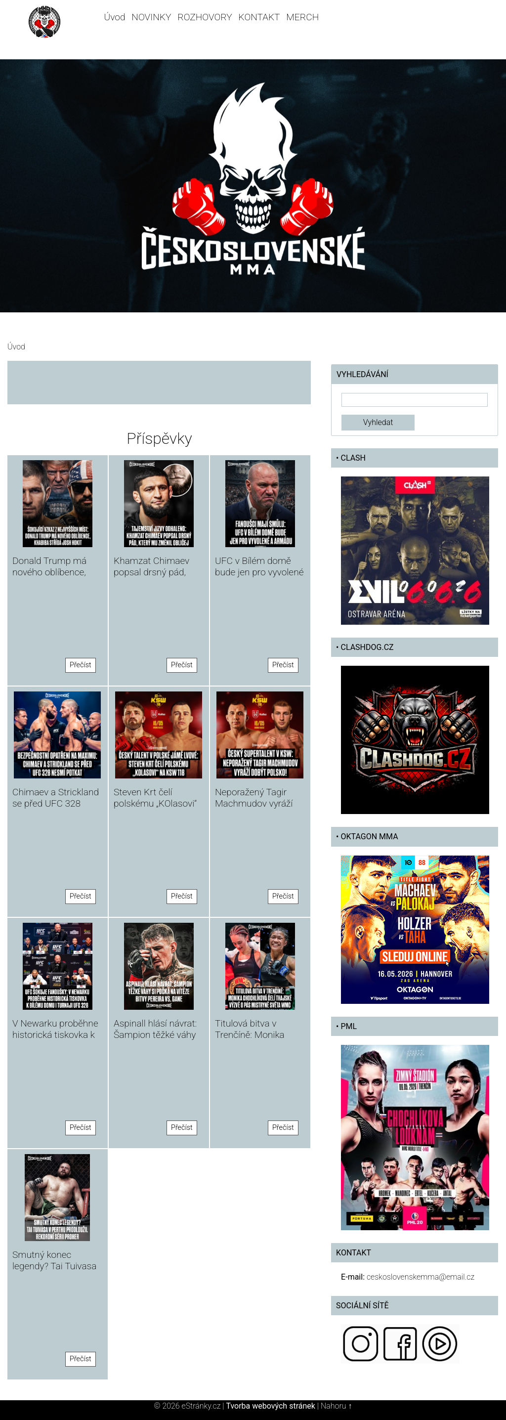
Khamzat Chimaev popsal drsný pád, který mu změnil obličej (151, 578)
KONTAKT (259, 17)
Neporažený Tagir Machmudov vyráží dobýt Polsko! (254, 803)
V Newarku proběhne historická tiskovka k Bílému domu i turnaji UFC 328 (55, 1040)
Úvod (115, 17)
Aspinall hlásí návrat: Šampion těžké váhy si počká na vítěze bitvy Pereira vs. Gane (157, 1040)
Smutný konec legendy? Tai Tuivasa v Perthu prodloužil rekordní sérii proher (54, 1271)
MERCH (302, 17)
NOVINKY (151, 17)
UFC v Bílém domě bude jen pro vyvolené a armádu (259, 572)
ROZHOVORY (204, 17)
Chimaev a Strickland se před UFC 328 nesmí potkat (55, 803)
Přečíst (80, 665)
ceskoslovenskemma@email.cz (420, 1277)
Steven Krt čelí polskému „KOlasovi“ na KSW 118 (155, 803)
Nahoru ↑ (336, 1406)
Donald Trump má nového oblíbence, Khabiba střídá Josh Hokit (53, 578)
